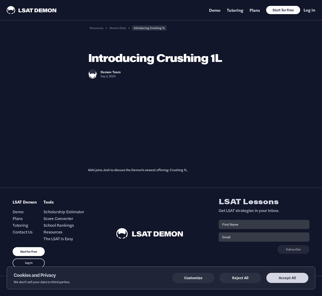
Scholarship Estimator (63, 211)
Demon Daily (117, 28)
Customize (193, 277)
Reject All (240, 277)
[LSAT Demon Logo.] (32, 10)
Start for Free (283, 9)
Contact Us (23, 231)
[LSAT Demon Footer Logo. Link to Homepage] (149, 233)
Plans (255, 10)
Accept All (287, 277)
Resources (96, 28)
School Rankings (58, 225)
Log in (309, 10)
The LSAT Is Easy (58, 238)
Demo (215, 10)
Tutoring (235, 10)
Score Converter (58, 218)
